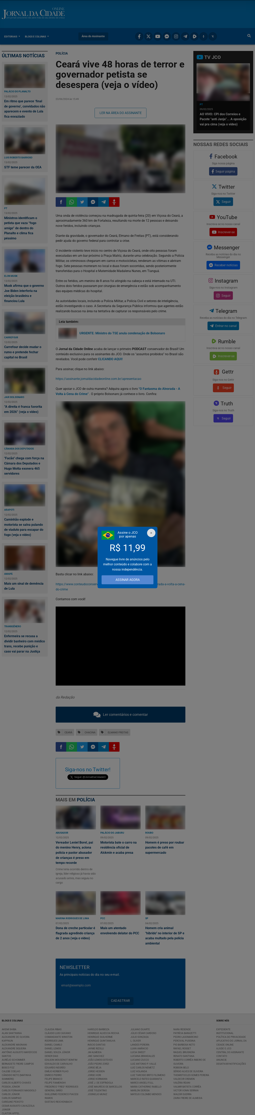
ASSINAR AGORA (128, 580)
